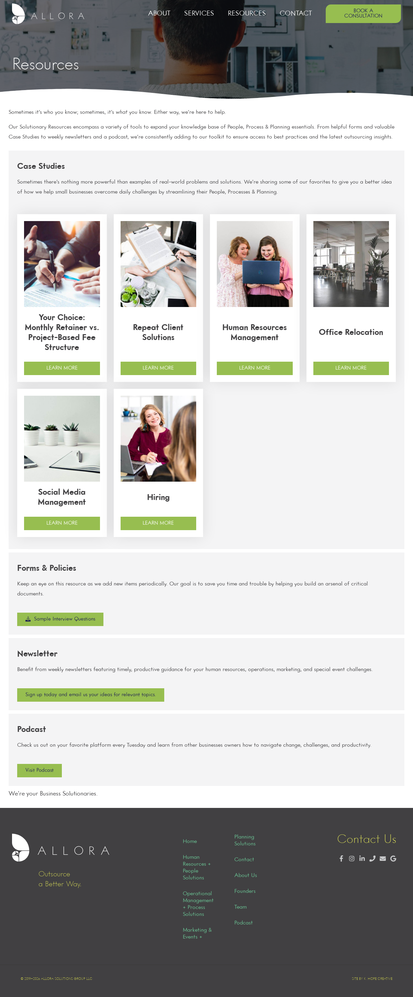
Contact (296, 13)
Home (190, 841)
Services (199, 13)
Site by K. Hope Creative (372, 978)
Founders (245, 891)
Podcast (243, 923)
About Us (245, 875)
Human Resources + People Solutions (197, 868)
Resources (247, 13)
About (159, 13)
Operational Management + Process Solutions (198, 904)
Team (240, 907)
